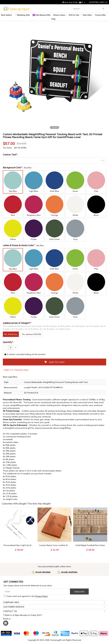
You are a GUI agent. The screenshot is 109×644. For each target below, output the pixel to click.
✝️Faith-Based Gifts (40, 15)
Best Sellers (6, 15)
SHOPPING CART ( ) (98, 2)
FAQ (104, 15)
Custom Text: (10, 151)
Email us (7, 615)
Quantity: (8, 338)
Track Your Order (70, 2)
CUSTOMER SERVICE (13, 603)
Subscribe (79, 588)
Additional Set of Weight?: (17, 319)
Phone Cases (57, 15)
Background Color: (13, 163)
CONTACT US (10, 607)
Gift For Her (71, 15)
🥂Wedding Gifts (21, 15)
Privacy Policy (41, 592)
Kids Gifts (83, 15)
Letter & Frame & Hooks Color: (19, 241)
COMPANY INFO (11, 598)
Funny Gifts (95, 15)
